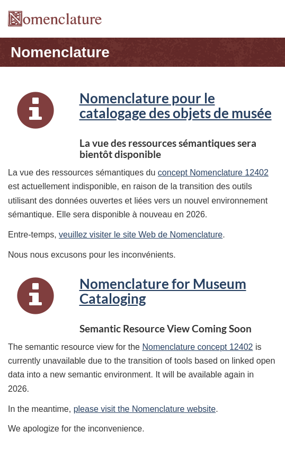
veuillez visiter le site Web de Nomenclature (140, 234)
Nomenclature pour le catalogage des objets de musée (175, 105)
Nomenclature (60, 52)
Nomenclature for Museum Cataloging (162, 291)
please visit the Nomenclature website (145, 408)
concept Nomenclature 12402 (213, 172)
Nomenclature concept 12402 (197, 346)
